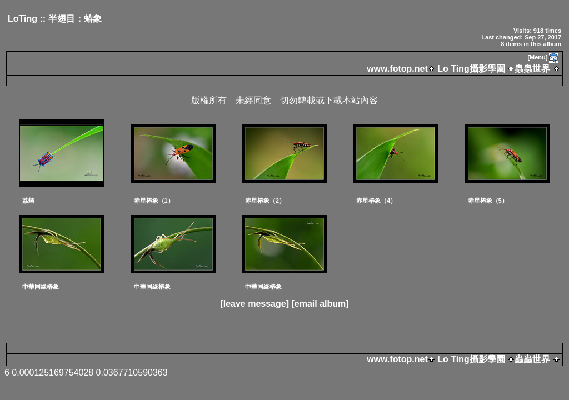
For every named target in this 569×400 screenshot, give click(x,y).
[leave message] (254, 303)
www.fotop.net (397, 68)
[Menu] (537, 57)
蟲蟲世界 (532, 68)
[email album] (319, 303)
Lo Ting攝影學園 (471, 68)
